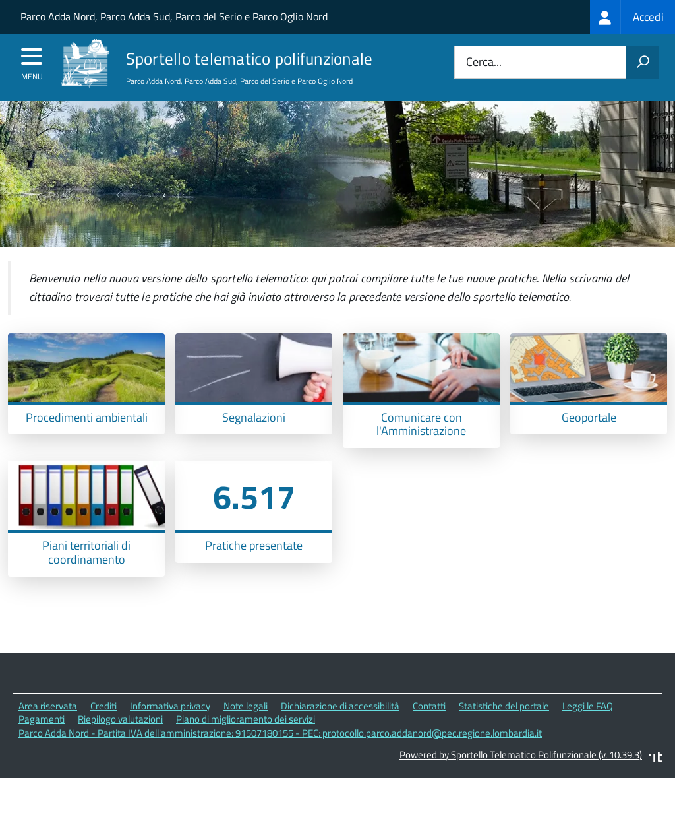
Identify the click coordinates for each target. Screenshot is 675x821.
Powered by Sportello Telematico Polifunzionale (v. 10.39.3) (520, 779)
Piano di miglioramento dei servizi (245, 744)
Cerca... (484, 62)
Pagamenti (41, 744)
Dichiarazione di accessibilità (340, 730)
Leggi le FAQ (587, 730)
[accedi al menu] (32, 61)
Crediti (103, 730)
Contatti (429, 730)
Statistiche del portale (504, 730)
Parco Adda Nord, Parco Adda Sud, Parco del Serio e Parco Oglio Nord (174, 16)
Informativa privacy (170, 730)
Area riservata (47, 730)
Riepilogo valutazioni (120, 744)
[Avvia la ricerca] (642, 62)
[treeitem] (632, 17)
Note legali (245, 730)
